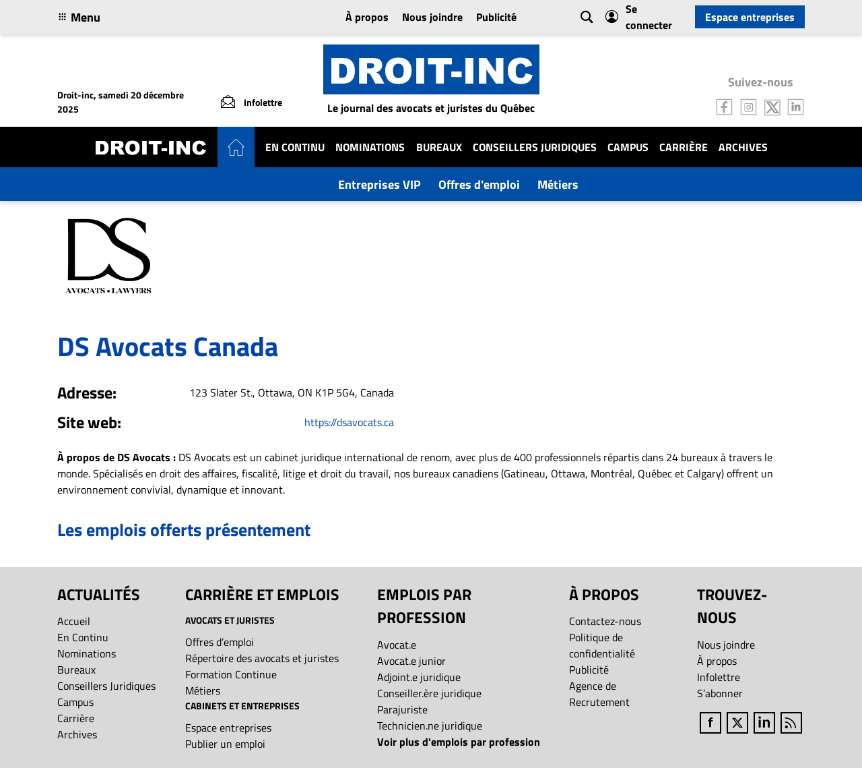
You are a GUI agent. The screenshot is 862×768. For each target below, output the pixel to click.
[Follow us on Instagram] (749, 106)
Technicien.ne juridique (429, 725)
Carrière (683, 147)
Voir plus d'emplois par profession (458, 742)
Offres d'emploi (479, 184)
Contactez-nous (605, 621)
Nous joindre (432, 17)
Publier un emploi (225, 744)
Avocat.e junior (411, 661)
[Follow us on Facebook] (724, 106)
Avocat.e (396, 645)
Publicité (496, 17)
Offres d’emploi (219, 642)
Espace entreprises (750, 17)
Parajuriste (402, 709)
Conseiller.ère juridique (429, 693)
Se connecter (638, 17)
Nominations (370, 147)
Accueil (73, 621)
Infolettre (718, 677)
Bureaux (439, 147)
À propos (367, 17)
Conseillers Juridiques (535, 147)
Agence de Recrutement (599, 694)
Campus (628, 147)
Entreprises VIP (379, 184)
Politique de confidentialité (602, 645)
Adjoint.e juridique (419, 677)
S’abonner (720, 693)
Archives (743, 147)
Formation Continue (231, 674)
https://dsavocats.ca (349, 422)
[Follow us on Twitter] (772, 106)
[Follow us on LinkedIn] (796, 106)
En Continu (295, 147)
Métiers (557, 184)
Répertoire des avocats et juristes (262, 658)
